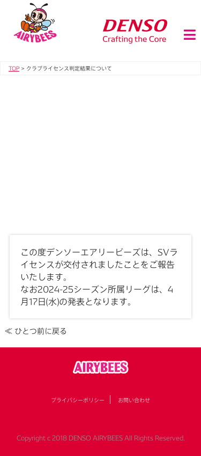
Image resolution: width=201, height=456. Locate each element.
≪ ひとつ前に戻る (36, 331)
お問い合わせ (134, 400)
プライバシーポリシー (78, 400)
